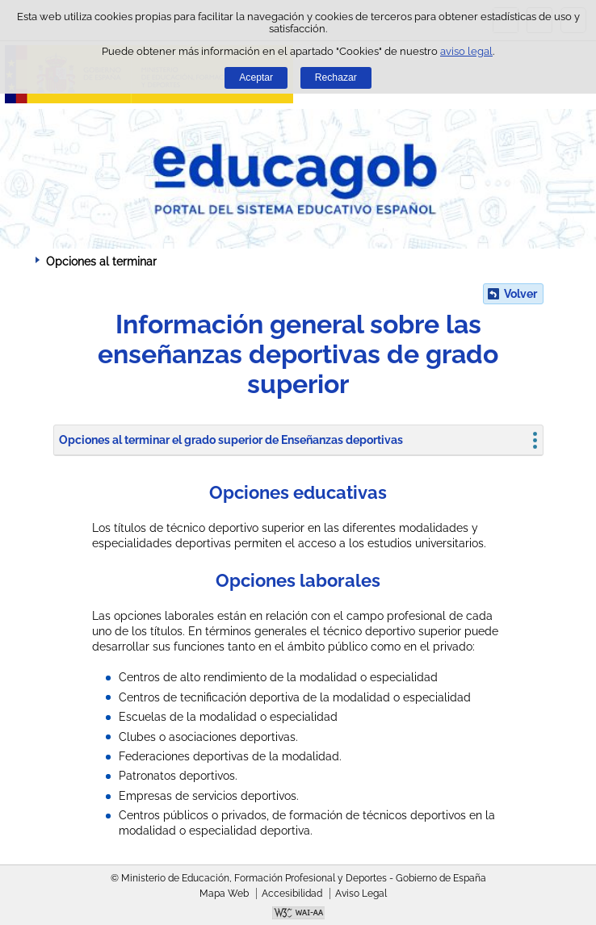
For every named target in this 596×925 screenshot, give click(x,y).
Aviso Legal (361, 893)
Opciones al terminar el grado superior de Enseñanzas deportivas (231, 439)
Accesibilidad (292, 893)
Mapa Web (224, 893)
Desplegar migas (20, 260)
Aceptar (256, 77)
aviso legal (466, 51)
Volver (520, 293)
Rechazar (336, 77)
